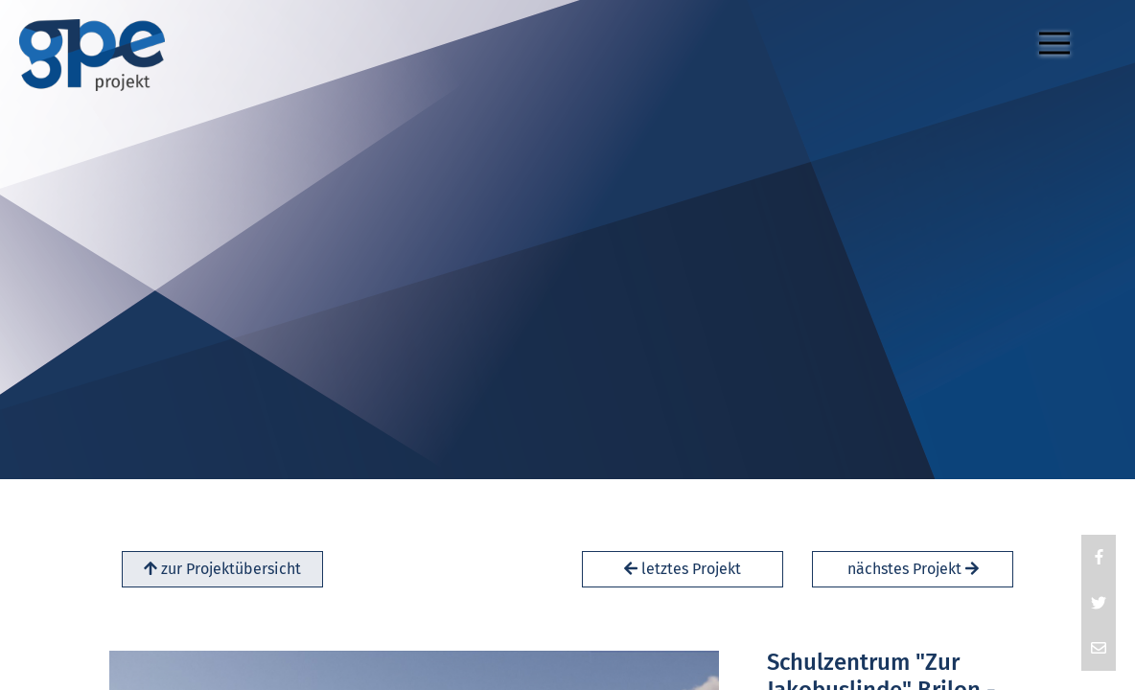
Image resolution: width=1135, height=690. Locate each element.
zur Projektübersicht (222, 569)
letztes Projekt (682, 569)
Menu (1058, 34)
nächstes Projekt (913, 569)
